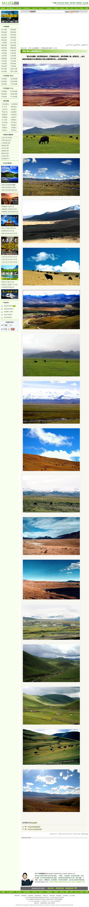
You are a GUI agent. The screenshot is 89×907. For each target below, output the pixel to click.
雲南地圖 (4, 32)
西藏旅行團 (5, 151)
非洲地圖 (4, 84)
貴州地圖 (4, 35)
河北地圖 (13, 61)
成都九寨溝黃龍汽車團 (8, 187)
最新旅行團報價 (8, 134)
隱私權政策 (38, 895)
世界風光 (14, 130)
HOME (55, 2)
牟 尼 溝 (4, 107)
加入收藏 (85, 3)
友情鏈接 (65, 895)
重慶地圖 (13, 48)
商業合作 (45, 895)
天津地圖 (4, 63)
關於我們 (17, 895)
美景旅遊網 (43, 903)
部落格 (81, 8)
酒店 (71, 8)
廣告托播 (52, 895)
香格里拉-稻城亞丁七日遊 (9, 284)
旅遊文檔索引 (6, 315)
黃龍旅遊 (14, 107)
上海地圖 (4, 42)
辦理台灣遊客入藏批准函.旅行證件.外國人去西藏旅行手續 (67, 882)
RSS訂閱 (74, 11)
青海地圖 (13, 35)
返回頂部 (84, 834)
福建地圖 (13, 45)
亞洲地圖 (4, 79)
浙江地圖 (13, 42)
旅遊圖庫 (36, 48)
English (67, 2)
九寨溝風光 (14, 104)
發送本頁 (76, 45)
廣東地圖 (4, 45)
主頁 (29, 48)
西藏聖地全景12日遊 (8, 231)
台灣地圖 (13, 66)
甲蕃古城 (4, 112)
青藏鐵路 (4, 117)
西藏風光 (14, 120)
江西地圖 (4, 61)
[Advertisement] (54, 28)
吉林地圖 (4, 71)
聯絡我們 (79, 3)
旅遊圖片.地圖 (7, 312)
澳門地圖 (4, 69)
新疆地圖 (4, 37)
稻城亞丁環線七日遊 (8, 282)
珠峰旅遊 (14, 114)
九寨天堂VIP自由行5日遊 (9, 259)
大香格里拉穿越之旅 (8, 287)
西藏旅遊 (49, 8)
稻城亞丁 (41, 8)
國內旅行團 (5, 153)
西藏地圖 (13, 29)
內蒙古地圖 (13, 69)
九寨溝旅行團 (6, 143)
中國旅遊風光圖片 (47, 48)
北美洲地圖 (13, 79)
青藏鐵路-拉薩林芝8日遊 (9, 209)
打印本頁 (69, 45)
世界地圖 (6, 76)
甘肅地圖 (4, 50)
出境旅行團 (5, 156)
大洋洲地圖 (13, 84)
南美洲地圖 (13, 81)
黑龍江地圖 (13, 71)
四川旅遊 (18, 8)
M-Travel (70, 905)
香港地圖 (4, 66)
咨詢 (76, 8)
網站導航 (72, 3)
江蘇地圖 (13, 56)
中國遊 (56, 8)
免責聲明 (30, 895)
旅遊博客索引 (6, 318)
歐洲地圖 (4, 81)
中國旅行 (4, 127)
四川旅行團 (5, 148)
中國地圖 (6, 26)
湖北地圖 (13, 58)
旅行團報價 (10, 8)
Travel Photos (76, 834)
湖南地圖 (4, 40)
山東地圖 (4, 56)
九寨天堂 (34, 8)
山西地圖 (4, 53)
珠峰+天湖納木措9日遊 (9, 228)
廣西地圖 (13, 32)
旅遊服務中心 (6, 158)
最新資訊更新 (9, 306)
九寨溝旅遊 (26, 8)
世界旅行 (4, 130)
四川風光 (14, 122)
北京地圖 (13, 40)
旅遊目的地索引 (7, 309)
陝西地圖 (13, 37)
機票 (67, 8)
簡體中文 (84, 45)
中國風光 (14, 127)
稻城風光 (14, 125)
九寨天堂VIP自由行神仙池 (10, 262)
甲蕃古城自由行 (6, 140)
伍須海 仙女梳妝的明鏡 (35, 829)
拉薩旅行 (14, 117)
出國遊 (62, 8)
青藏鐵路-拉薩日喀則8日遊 (10, 212)
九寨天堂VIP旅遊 (7, 138)
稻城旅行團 (5, 145)
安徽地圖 (4, 58)
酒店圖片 (14, 109)
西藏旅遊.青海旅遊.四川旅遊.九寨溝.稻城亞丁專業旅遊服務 (45, 899)
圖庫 (86, 8)
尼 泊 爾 (4, 120)
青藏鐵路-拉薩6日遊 (8, 206)
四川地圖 (4, 29)
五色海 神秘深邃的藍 (34, 827)
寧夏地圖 (13, 50)
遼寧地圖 (13, 63)
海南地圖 (4, 48)
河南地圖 (13, 53)
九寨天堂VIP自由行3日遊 (9, 257)
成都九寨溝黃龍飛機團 (8, 185)
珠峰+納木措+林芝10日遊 (9, 233)
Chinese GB (60, 2)
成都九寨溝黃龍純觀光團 (9, 190)
